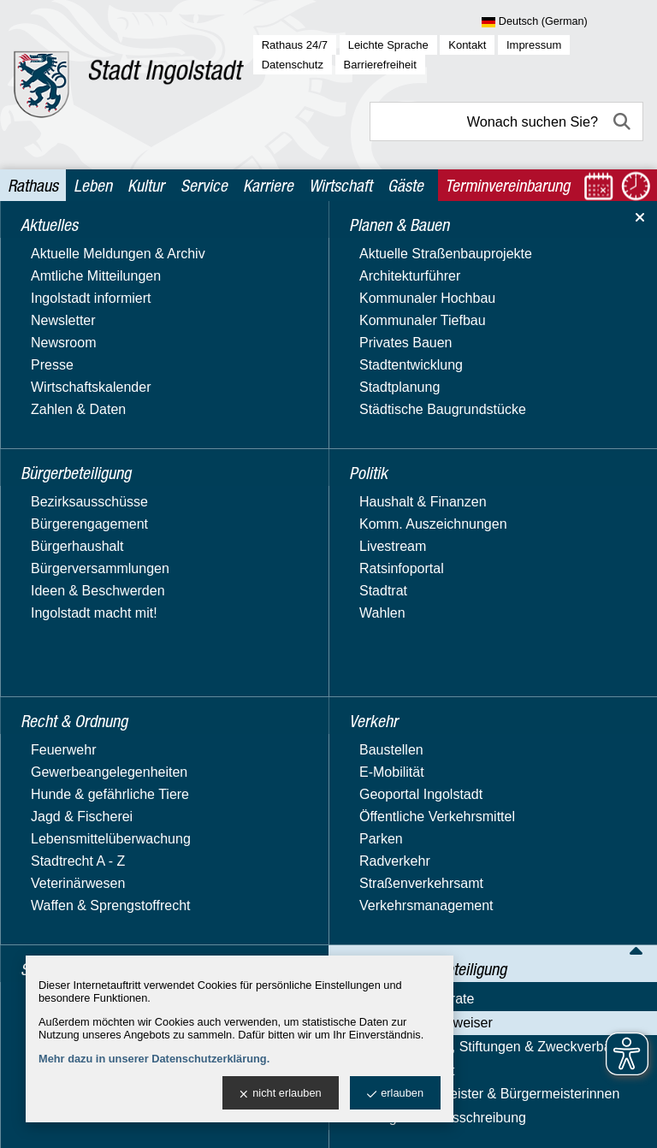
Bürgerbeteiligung (76, 276)
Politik (40, 342)
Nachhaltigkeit (65, 591)
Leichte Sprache (388, 44)
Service (204, 185)
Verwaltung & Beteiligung (100, 473)
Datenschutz (292, 64)
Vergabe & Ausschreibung (101, 656)
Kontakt (467, 44)
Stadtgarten (57, 407)
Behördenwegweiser (84, 526)
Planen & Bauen (71, 308)
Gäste (405, 185)
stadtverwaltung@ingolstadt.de (464, 1121)
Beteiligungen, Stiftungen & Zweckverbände (104, 559)
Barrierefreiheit (380, 64)
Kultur (145, 185)
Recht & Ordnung (74, 374)
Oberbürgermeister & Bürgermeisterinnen (86, 624)
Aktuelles (50, 242)
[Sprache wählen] (562, 22)
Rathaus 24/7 (295, 44)
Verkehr (45, 441)
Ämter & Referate (75, 501)
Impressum (533, 44)
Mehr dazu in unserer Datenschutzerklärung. (153, 1058)
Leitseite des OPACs (530, 514)
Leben (93, 185)
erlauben (395, 1093)
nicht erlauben (280, 1093)
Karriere (268, 185)
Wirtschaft (340, 185)
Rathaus (33, 185)
